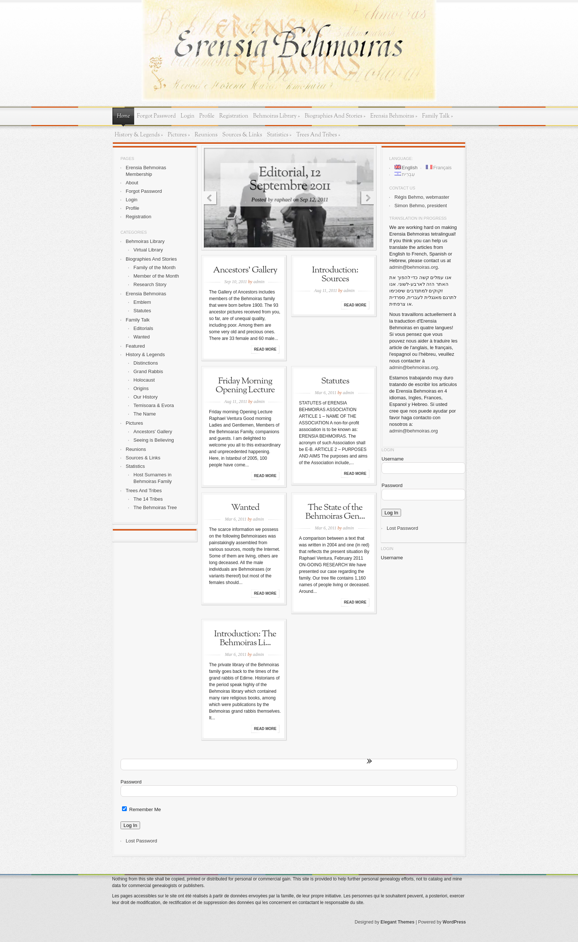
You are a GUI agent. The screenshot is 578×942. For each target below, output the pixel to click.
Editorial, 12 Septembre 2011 (289, 179)
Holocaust (144, 380)
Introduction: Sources (335, 274)
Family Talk (437, 116)
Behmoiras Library (276, 116)
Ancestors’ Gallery (245, 270)
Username (393, 459)
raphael (283, 199)
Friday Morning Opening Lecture (245, 385)
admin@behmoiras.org (413, 267)
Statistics (279, 135)
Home (123, 116)
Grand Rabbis (148, 371)
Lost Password (402, 528)
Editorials (143, 328)
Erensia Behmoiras (393, 116)
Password (392, 485)
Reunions (206, 135)
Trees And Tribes (318, 135)
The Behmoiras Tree (155, 507)
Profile (207, 116)
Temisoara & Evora (153, 405)
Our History (145, 397)
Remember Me (141, 809)
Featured (135, 346)
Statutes (142, 310)
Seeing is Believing (153, 440)
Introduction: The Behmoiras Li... (245, 638)
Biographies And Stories (334, 116)
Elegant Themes (397, 922)
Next (369, 198)
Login (188, 116)
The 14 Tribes (148, 499)
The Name (144, 414)
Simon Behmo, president (420, 205)
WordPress (454, 922)
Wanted (141, 337)
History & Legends (139, 135)
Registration (233, 116)
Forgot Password (156, 116)
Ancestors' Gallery (152, 431)
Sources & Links (242, 135)
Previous (209, 198)
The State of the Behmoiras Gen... (335, 512)
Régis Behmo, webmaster (421, 197)
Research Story (150, 284)
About (132, 182)
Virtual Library (148, 250)
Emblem (142, 302)
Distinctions (145, 363)
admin (258, 281)
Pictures (179, 135)
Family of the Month (154, 267)
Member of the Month (156, 276)
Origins (141, 388)
